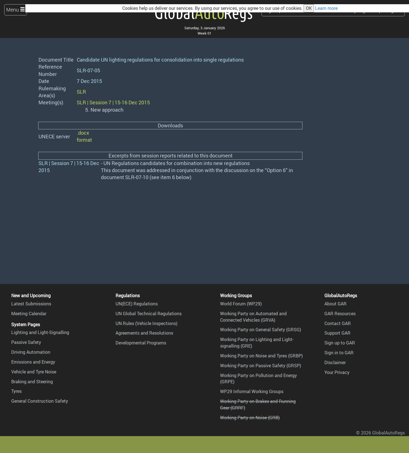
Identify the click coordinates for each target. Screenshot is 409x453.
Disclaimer (335, 362)
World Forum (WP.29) (241, 304)
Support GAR (337, 333)
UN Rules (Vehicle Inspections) (146, 323)
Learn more (326, 8)
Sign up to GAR (339, 343)
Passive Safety (26, 342)
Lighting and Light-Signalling (40, 332)
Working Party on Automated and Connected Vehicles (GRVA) (253, 316)
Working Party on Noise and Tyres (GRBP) (261, 356)
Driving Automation (30, 352)
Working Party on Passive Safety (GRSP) (260, 365)
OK (309, 8)
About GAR (335, 304)
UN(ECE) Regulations (137, 304)
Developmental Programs (141, 343)
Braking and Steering (32, 381)
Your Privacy (336, 372)
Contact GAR (337, 323)
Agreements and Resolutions (144, 333)
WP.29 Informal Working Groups (251, 391)
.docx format (84, 136)
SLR (81, 91)
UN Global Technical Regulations (149, 313)
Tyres (16, 391)
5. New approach (104, 109)
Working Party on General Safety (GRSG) (260, 329)
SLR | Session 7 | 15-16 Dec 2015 (113, 102)
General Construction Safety (39, 401)
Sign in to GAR (339, 353)
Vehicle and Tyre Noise (33, 372)
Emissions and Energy (33, 362)
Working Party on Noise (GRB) (250, 417)
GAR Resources (340, 313)
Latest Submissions (31, 304)
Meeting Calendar (28, 313)
